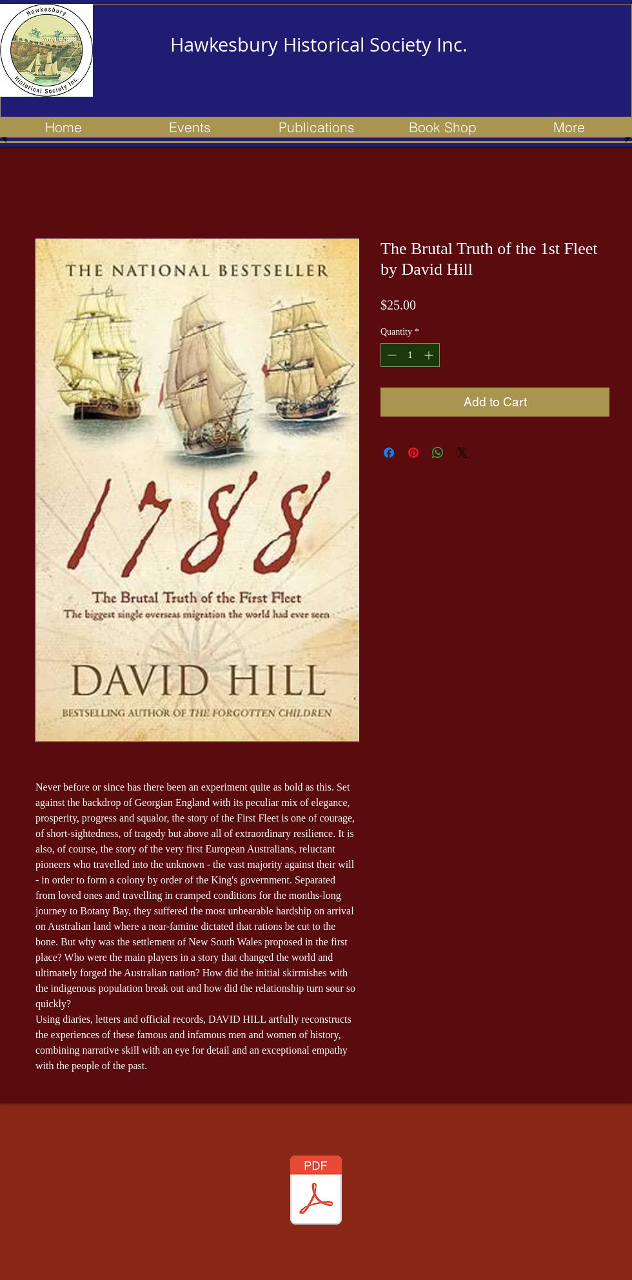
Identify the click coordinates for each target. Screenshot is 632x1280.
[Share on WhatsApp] (438, 452)
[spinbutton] (410, 355)
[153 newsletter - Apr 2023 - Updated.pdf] (316, 1192)
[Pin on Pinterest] (413, 452)
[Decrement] (390, 355)
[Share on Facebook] (389, 452)
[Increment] (430, 355)
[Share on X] (462, 452)
